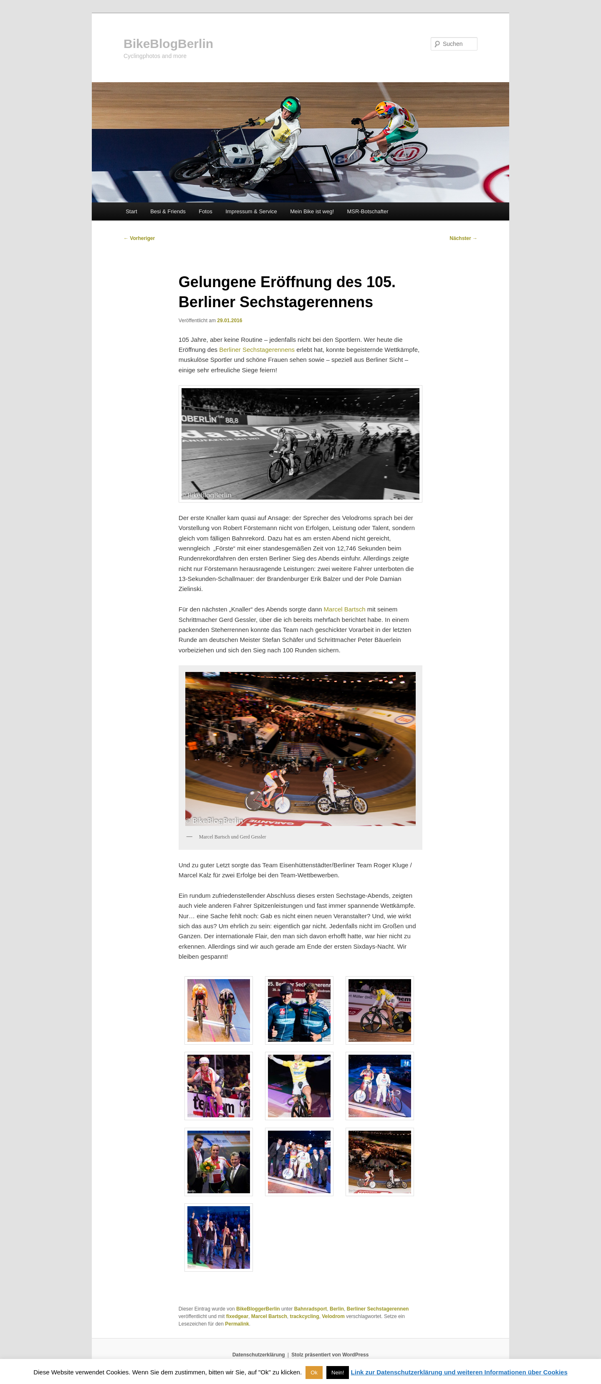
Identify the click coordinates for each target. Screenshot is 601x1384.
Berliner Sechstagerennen (378, 1309)
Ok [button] (314, 1372)
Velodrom (333, 1316)
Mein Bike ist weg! (312, 211)
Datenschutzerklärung (258, 1355)
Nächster (463, 238)
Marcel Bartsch (345, 609)
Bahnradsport (310, 1309)
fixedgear (237, 1316)
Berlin (337, 1309)
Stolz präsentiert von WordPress (330, 1355)
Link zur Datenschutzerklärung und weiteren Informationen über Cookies (459, 1372)
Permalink (237, 1324)
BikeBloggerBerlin (258, 1309)
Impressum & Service (251, 211)
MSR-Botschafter (368, 211)
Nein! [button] (337, 1372)
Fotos (205, 211)
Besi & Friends (168, 211)
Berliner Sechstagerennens (257, 349)
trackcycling (304, 1316)
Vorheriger (139, 238)
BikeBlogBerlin (168, 44)
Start (131, 211)
